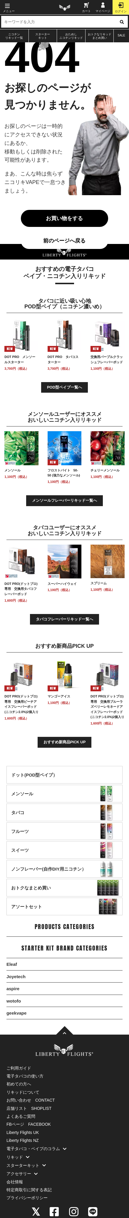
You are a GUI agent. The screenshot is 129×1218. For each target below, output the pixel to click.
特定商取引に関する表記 (29, 1189)
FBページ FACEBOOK (28, 1124)
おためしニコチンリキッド (71, 36)
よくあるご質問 (20, 1116)
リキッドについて (22, 1092)
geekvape (16, 1012)
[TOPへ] (64, 1030)
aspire (12, 988)
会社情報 (14, 1181)
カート (86, 7)
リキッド (19, 1157)
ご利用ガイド (18, 1068)
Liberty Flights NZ (22, 1140)
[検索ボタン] (122, 22)
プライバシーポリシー (27, 1197)
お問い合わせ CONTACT (30, 1100)
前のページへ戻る (64, 241)
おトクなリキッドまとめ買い (99, 36)
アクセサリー (23, 1173)
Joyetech (16, 976)
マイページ (103, 7)
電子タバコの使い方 (24, 1076)
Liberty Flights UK (22, 1132)
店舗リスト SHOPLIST (28, 1108)
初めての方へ (18, 1084)
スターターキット (42, 36)
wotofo (13, 1000)
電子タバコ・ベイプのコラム (37, 1148)
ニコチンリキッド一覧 (14, 36)
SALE (121, 35)
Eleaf (11, 964)
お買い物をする (64, 218)
